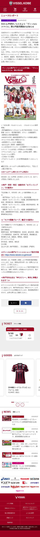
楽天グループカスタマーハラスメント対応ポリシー (30, 508)
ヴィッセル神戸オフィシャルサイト (20, 3)
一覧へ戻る (20, 311)
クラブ (18, 416)
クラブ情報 (10, 503)
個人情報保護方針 (10, 513)
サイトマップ (30, 518)
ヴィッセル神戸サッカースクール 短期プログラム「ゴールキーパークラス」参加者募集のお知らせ (25, 432)
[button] (22, 405)
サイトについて (29, 503)
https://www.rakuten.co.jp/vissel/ (18, 255)
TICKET (5, 11)
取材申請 (9, 522)
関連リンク (10, 518)
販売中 (29, 336)
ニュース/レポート (10, 15)
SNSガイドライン (10, 508)
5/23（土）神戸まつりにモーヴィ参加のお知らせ (25, 455)
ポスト (14, 303)
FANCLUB (25, 11)
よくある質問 (30, 513)
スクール (18, 429)
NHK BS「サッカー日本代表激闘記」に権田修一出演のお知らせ (25, 465)
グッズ (9, 20)
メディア (18, 463)
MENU (34, 10)
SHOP (15, 11)
